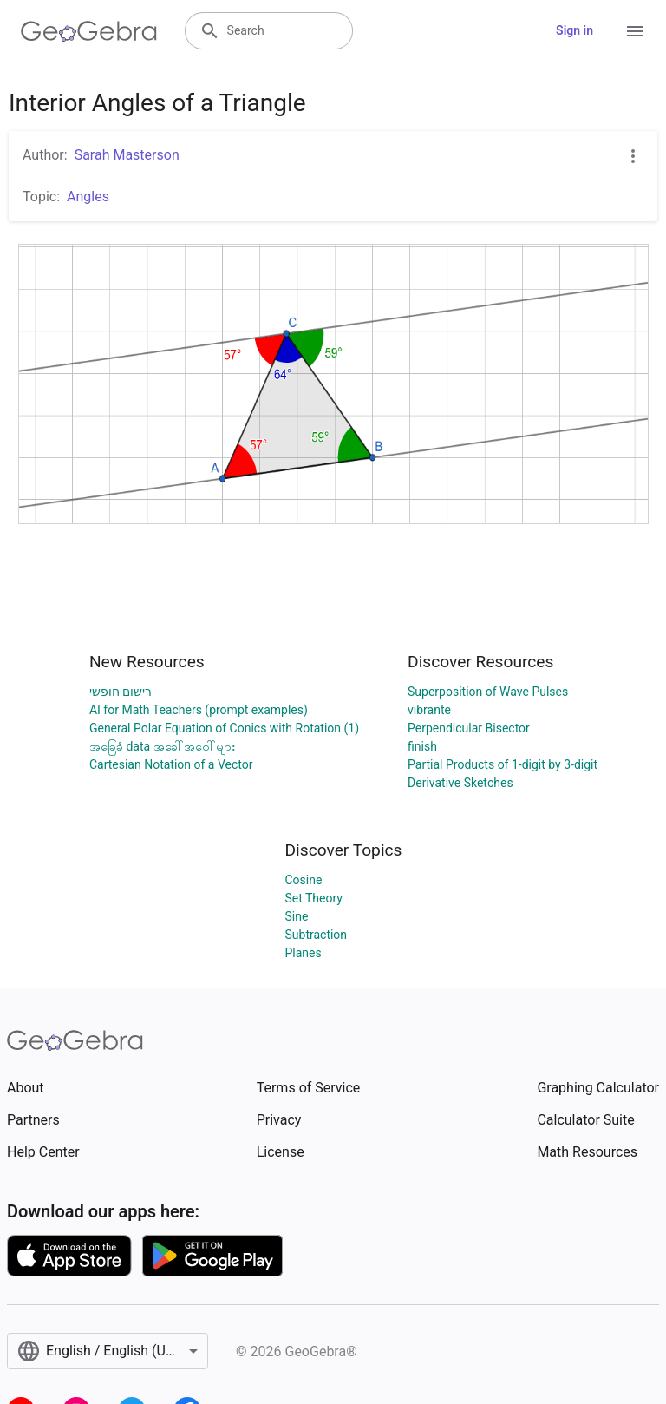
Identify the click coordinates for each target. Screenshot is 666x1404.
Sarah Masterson (127, 155)
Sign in (574, 30)
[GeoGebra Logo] (89, 31)
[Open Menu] (634, 31)
